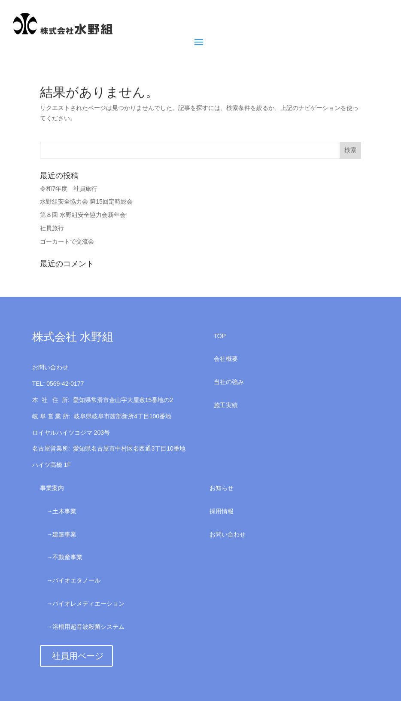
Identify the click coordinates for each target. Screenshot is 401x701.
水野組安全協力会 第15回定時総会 (86, 201)
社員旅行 (52, 228)
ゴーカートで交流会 (67, 241)
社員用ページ (77, 656)
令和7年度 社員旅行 (68, 188)
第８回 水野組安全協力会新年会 (83, 214)
